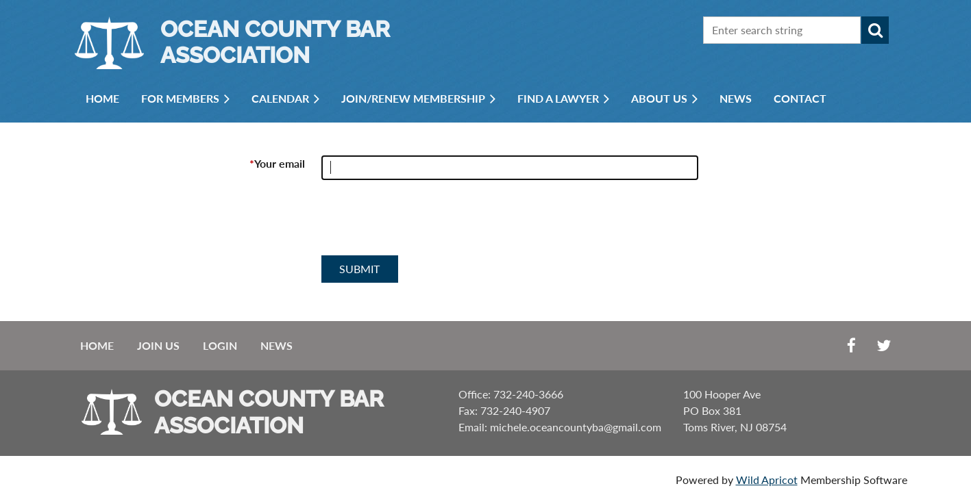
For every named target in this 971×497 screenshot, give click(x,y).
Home (97, 345)
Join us (158, 345)
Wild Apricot (767, 479)
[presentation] (425, 223)
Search (875, 30)
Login (220, 345)
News (276, 345)
